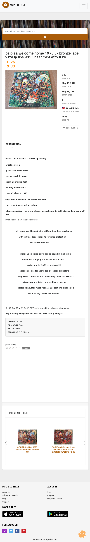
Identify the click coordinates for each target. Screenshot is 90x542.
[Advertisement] (45, 380)
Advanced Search (10, 495)
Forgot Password (54, 499)
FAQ (4, 499)
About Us (6, 492)
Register (51, 495)
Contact (5, 502)
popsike (13, 5)
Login (49, 492)
